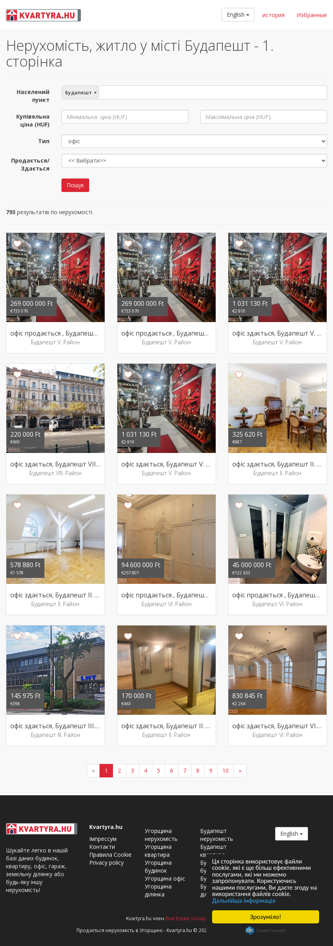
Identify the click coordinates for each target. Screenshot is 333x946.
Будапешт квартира (213, 850)
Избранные (312, 15)
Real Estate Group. (186, 918)
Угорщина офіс (165, 878)
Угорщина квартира (158, 850)
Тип (44, 141)
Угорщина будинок (158, 866)
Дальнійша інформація (245, 900)
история (273, 15)
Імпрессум (103, 838)
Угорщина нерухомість (161, 834)
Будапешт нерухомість (216, 834)
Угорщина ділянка (158, 890)
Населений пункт (33, 96)
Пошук (75, 185)
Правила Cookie (110, 854)
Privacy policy (106, 862)
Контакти (102, 846)
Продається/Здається (30, 164)
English (238, 14)
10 (225, 770)
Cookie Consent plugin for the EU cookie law (265, 930)
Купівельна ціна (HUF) (33, 120)
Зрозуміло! (265, 917)
